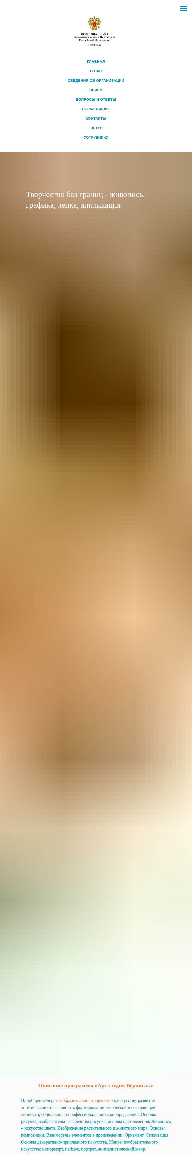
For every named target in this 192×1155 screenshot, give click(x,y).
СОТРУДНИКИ (96, 137)
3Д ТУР (96, 128)
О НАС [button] (96, 71)
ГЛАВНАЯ (96, 62)
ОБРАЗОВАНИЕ (96, 109)
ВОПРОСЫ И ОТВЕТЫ (96, 99)
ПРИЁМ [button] (96, 90)
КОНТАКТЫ (96, 118)
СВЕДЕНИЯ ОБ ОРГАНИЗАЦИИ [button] (96, 81)
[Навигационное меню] (183, 8)
